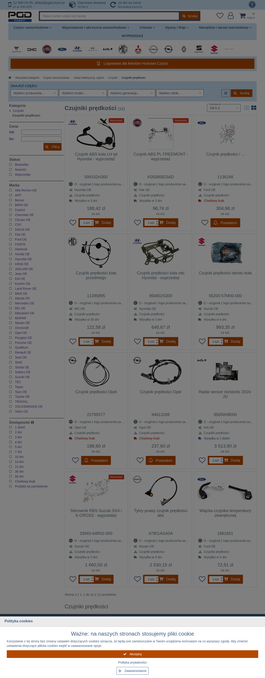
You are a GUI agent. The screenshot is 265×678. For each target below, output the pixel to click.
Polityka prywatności (132, 662)
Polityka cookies (19, 621)
